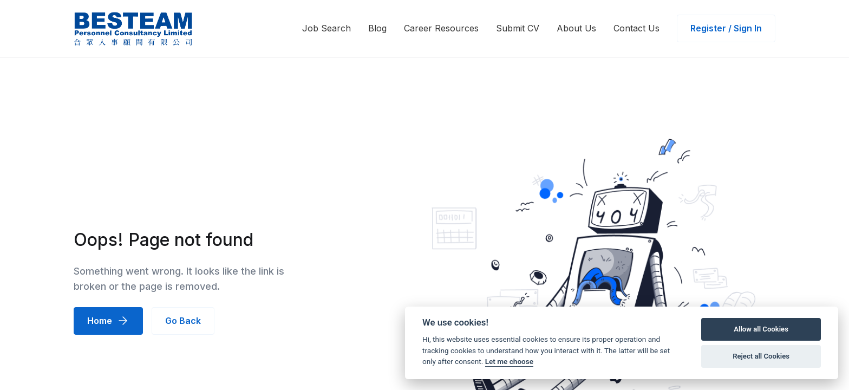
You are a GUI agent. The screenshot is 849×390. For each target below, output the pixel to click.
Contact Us (636, 28)
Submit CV (517, 28)
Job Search (326, 28)
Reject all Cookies (761, 356)
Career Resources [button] (441, 28)
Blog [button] (377, 28)
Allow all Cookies (761, 329)
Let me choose (509, 361)
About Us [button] (576, 28)
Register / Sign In (726, 28)
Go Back (183, 320)
